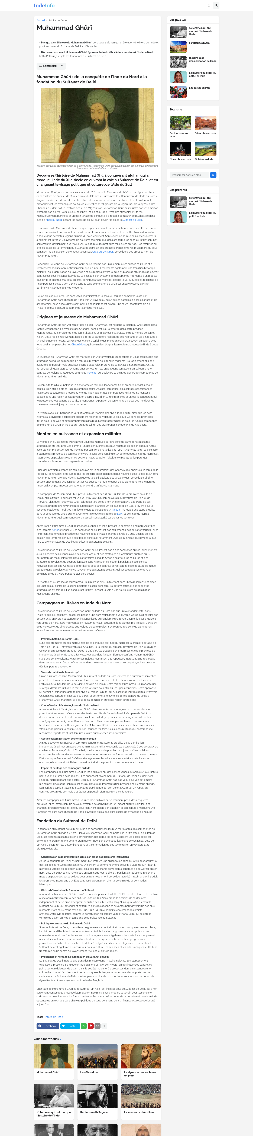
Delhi (120, 513)
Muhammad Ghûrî (48, 1072)
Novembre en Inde (180, 159)
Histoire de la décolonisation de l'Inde (202, 59)
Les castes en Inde (199, 87)
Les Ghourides (89, 1072)
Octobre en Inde (204, 159)
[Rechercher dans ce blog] (189, 175)
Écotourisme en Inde (179, 135)
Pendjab (91, 372)
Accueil (41, 20)
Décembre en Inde (205, 133)
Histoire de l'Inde (57, 20)
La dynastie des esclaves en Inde (140, 1074)
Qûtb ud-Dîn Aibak (102, 251)
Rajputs (116, 509)
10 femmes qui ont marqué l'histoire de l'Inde (54, 1114)
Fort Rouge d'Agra (199, 43)
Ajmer (55, 530)
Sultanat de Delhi (132, 219)
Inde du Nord (54, 219)
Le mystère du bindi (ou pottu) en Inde (202, 74)
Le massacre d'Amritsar (139, 1112)
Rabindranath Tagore (94, 1112)
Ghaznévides (79, 344)
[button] (209, 5)
